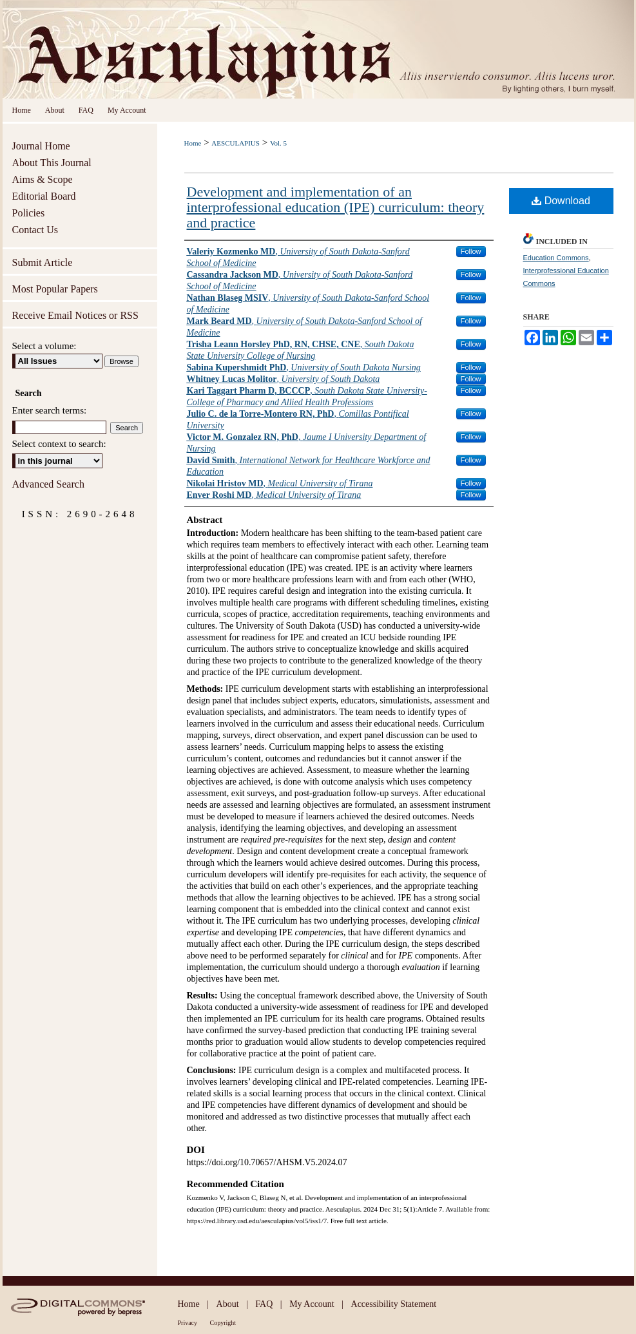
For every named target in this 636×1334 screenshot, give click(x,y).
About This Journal (52, 162)
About (228, 1304)
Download (561, 200)
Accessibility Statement (394, 1304)
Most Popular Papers (55, 288)
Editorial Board (44, 196)
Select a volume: (44, 346)
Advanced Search (48, 484)
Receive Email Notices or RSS (75, 315)
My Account (311, 1304)
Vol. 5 (278, 143)
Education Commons (556, 258)
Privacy (188, 1322)
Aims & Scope (42, 179)
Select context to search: (59, 444)
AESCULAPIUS (235, 143)
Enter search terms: (49, 410)
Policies (28, 212)
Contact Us (35, 229)
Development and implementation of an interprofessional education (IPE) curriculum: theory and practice (336, 207)
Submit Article (42, 262)
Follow (471, 251)
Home (193, 143)
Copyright (223, 1322)
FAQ (264, 1304)
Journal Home (41, 145)
